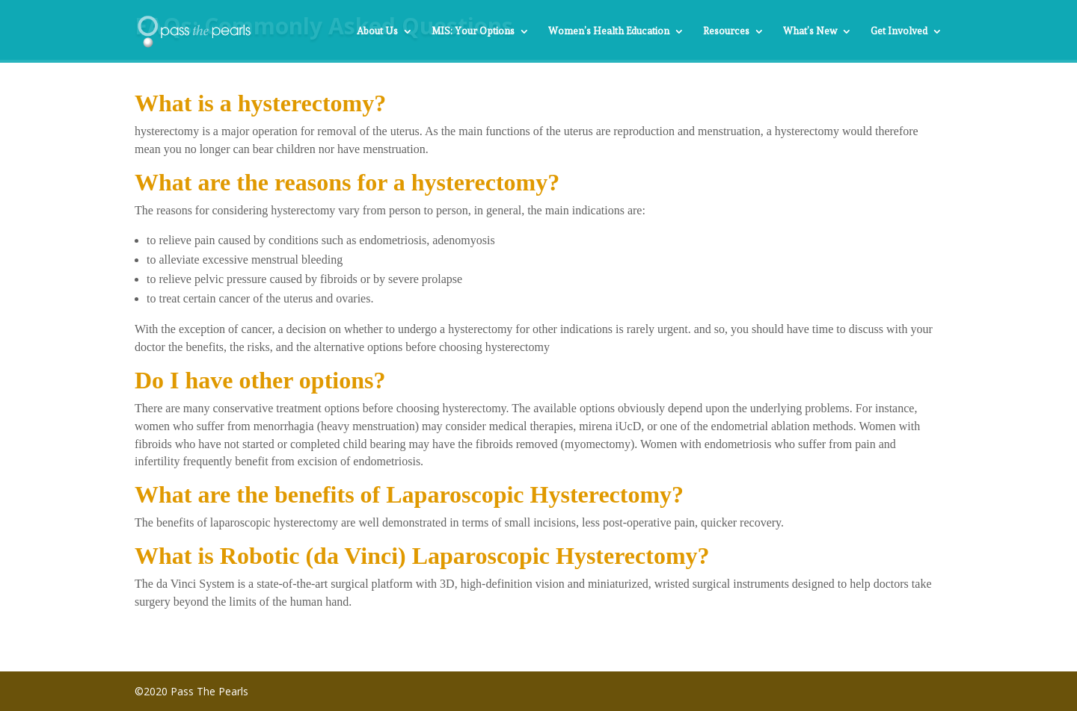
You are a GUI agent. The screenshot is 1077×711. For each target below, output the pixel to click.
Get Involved (899, 31)
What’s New (810, 31)
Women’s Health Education (608, 31)
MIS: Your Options (473, 31)
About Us (377, 31)
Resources (726, 31)
